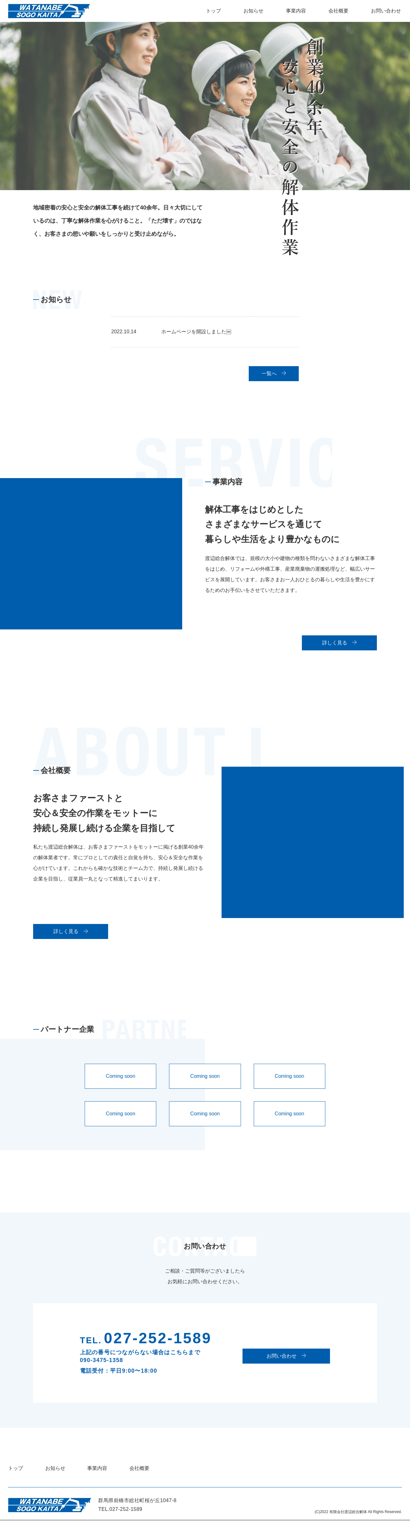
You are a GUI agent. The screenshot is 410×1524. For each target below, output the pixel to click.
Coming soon (120, 1079)
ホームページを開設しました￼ (196, 331)
